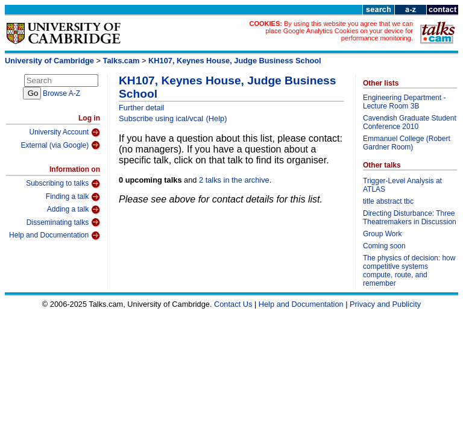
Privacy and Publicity (385, 304)
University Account (64, 132)
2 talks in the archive (234, 179)
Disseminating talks (63, 222)
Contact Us (233, 304)
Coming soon (384, 246)
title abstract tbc (388, 201)
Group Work (382, 234)
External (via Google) (60, 145)
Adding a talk (73, 210)
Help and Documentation (54, 236)
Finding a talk (73, 197)
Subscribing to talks (63, 184)
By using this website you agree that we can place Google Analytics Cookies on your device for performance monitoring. (339, 31)
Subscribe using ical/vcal (161, 118)
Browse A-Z (61, 93)
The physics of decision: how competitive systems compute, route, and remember (409, 271)
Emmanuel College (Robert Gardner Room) (406, 142)
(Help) (216, 118)
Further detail (141, 107)
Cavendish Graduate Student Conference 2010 (409, 122)
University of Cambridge (49, 60)
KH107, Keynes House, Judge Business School (234, 60)
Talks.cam (121, 60)
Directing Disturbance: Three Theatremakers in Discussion (409, 217)
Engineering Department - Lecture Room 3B (404, 101)
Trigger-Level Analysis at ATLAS (402, 185)
